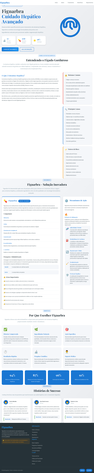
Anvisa (33, 463)
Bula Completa (35, 443)
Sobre (62, 2)
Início (56, 2)
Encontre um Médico (36, 448)
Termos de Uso (35, 456)
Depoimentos (89, 2)
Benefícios (80, 2)
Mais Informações (27, 49)
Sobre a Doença (35, 429)
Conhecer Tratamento (10, 49)
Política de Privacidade (37, 458)
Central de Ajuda (36, 450)
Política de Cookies (36, 461)
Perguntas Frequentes (37, 445)
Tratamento (71, 2)
